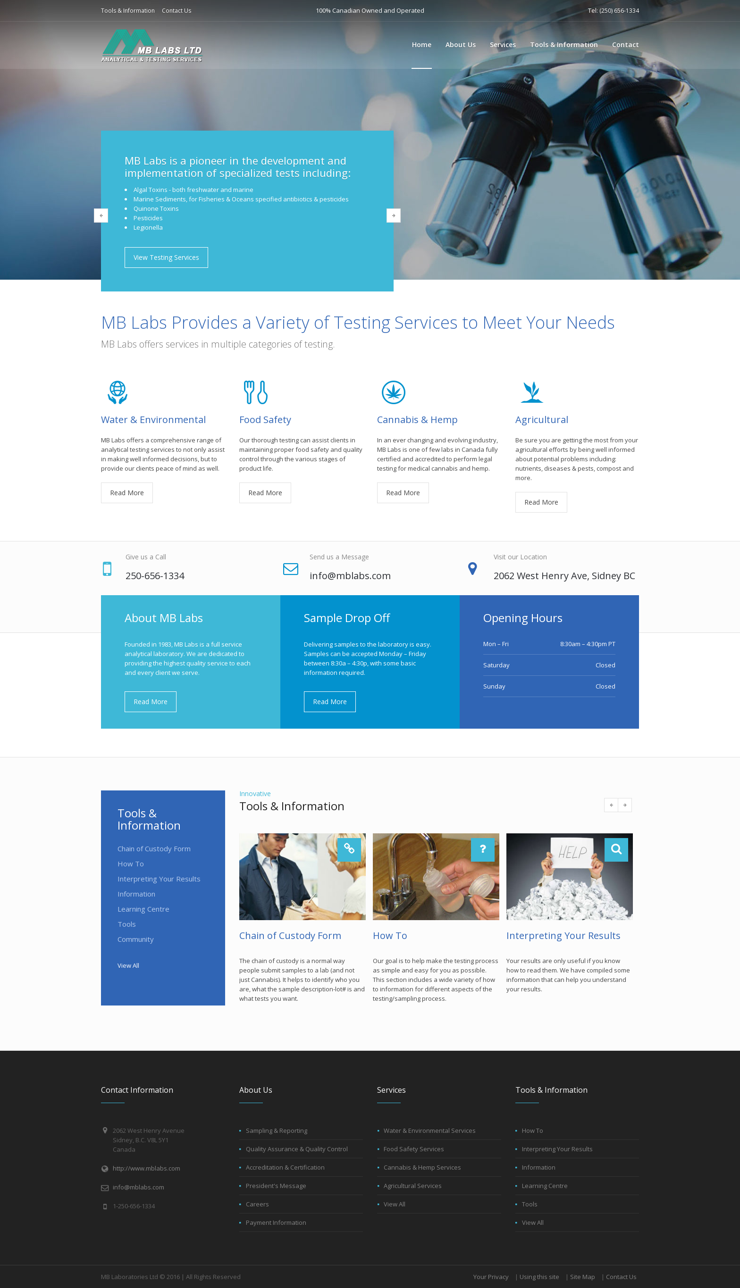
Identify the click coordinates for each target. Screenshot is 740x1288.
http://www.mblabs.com (146, 1168)
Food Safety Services (414, 1149)
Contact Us (176, 11)
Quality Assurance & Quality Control (297, 1149)
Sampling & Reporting (276, 1130)
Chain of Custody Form (154, 848)
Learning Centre (143, 909)
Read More (127, 492)
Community (136, 939)
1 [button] (233, 307)
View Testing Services (166, 257)
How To (131, 863)
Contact (625, 44)
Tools (127, 924)
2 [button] (247, 307)
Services (503, 44)
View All (128, 965)
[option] (370, 211)
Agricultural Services (413, 1185)
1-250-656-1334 (134, 1206)
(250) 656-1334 (619, 11)
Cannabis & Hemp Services (422, 1167)
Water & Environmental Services (430, 1130)
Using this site (539, 1276)
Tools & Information (128, 11)
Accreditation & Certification (285, 1167)
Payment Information (276, 1222)
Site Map (582, 1276)
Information (136, 893)
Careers (257, 1204)
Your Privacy (491, 1276)
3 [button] (261, 307)
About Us (461, 44)
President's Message (276, 1185)
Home (421, 44)
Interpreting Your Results (159, 878)
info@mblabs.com (138, 1187)
